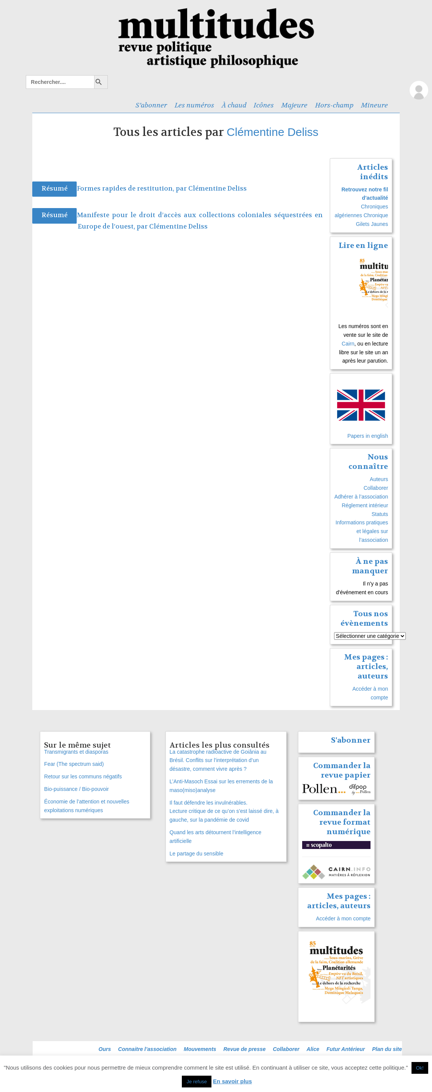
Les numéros (194, 105)
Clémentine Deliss (272, 132)
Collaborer (376, 488)
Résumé (54, 189)
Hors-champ (334, 105)
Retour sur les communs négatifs (83, 776)
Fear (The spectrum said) (74, 764)
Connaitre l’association (147, 1049)
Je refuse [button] (196, 1081)
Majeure (294, 105)
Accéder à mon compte (343, 918)
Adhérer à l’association (361, 497)
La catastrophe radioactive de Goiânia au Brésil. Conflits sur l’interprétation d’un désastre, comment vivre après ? (218, 760)
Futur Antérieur (345, 1049)
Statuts (380, 514)
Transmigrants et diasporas (76, 752)
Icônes (264, 105)
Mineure (374, 105)
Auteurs (379, 479)
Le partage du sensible (197, 854)
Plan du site (387, 1049)
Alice (313, 1049)
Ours (105, 1049)
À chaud (234, 105)
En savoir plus (232, 1081)
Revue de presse (244, 1049)
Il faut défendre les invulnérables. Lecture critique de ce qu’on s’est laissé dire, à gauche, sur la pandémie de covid (224, 811)
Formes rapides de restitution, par (132, 189)
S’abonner (151, 105)
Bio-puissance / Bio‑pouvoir (76, 789)
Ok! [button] (420, 1068)
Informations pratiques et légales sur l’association (362, 531)
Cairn (348, 344)
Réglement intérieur (365, 505)
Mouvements (200, 1049)
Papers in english (367, 436)
